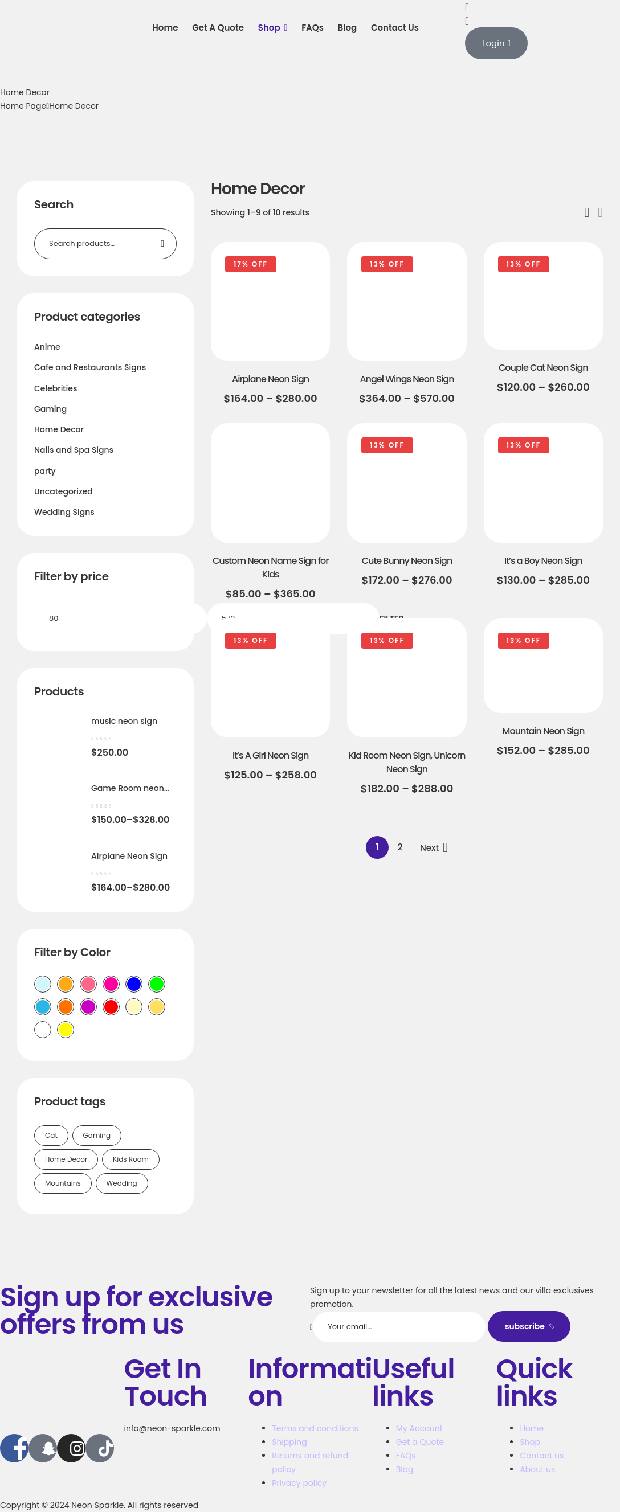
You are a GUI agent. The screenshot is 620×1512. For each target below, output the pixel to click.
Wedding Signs (64, 512)
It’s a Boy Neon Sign (543, 560)
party (45, 471)
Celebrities (55, 388)
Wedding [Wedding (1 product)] (122, 1183)
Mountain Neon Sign (543, 730)
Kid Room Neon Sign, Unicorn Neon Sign (407, 762)
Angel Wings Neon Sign (407, 379)
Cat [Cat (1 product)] (51, 1135)
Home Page (23, 106)
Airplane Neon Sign (270, 379)
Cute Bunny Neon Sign (407, 560)
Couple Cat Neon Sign (543, 367)
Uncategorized (63, 491)
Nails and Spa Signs (73, 450)
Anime (47, 347)
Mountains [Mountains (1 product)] (63, 1183)
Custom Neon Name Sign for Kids (270, 567)
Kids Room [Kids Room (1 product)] (131, 1159)
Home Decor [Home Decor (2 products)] (66, 1159)
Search (161, 243)
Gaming (50, 409)
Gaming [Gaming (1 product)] (97, 1135)
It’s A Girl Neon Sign (270, 755)
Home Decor (59, 429)
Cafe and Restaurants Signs (90, 367)
